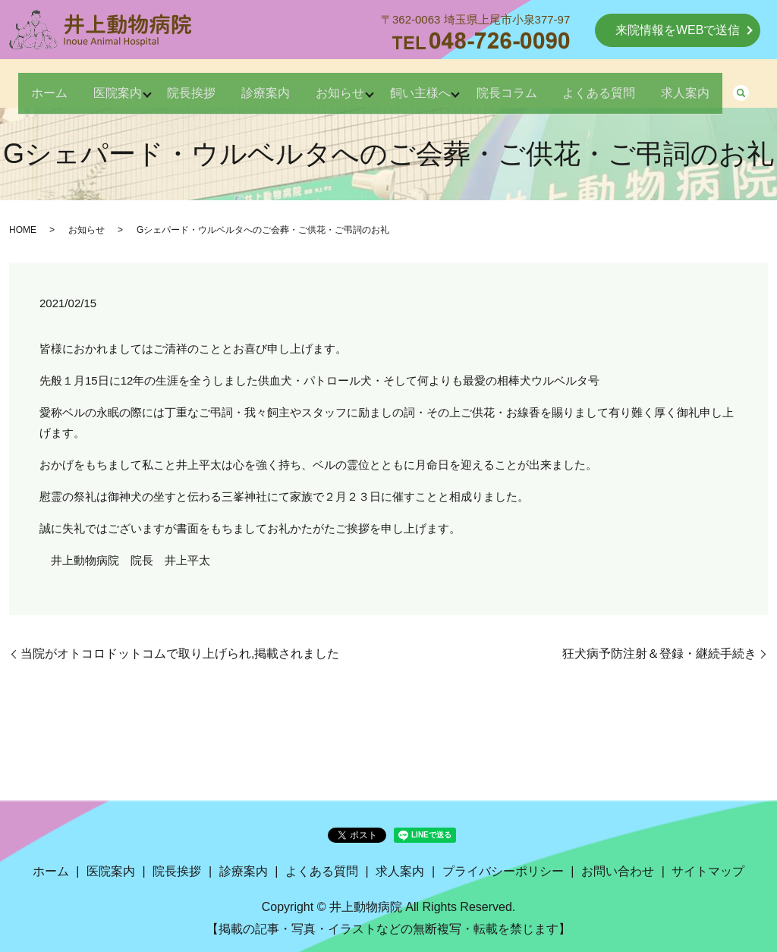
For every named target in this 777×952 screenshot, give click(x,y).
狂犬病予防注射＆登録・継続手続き (659, 653)
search (103, 113)
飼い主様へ (461, 84)
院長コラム (558, 84)
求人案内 (42, 111)
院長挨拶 (200, 84)
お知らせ (370, 84)
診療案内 (285, 84)
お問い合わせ (617, 871)
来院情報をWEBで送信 (677, 30)
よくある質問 (661, 84)
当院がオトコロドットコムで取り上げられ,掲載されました (179, 653)
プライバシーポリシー (503, 871)
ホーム (36, 84)
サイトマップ (708, 871)
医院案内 (115, 84)
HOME (22, 230)
